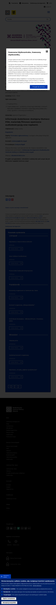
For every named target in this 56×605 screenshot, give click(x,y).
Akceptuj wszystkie (9, 602)
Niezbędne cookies (9, 589)
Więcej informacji (37, 585)
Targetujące (7, 594)
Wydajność (6, 591)
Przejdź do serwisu (39, 87)
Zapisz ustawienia (9, 598)
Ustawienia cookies (6, 576)
